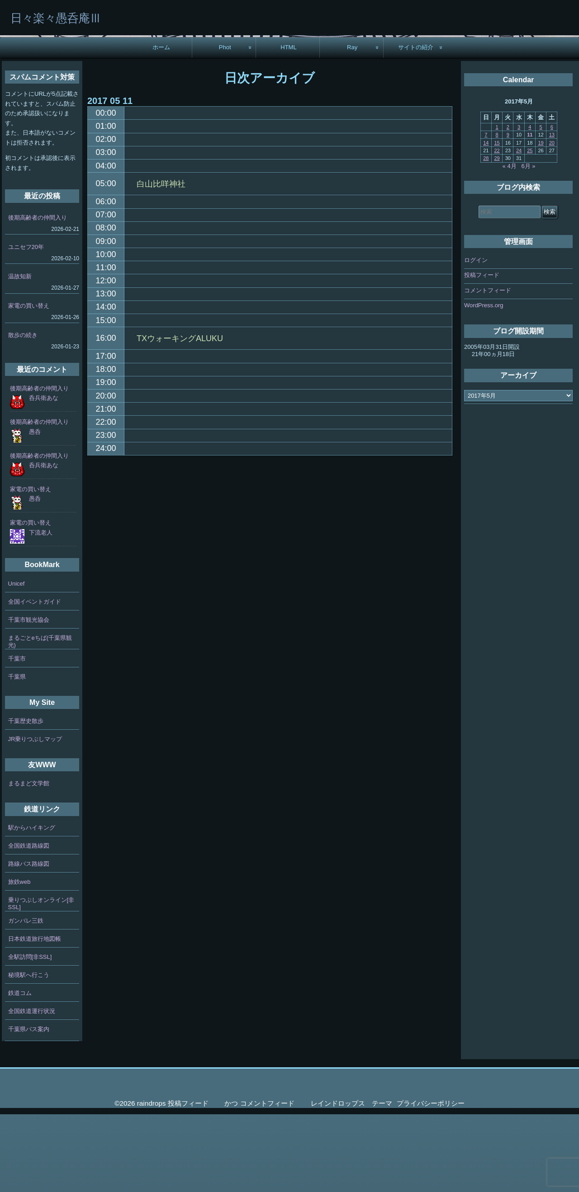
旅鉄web (19, 959)
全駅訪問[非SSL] (30, 1034)
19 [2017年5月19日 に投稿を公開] (540, 220)
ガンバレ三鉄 (25, 998)
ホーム (161, 125)
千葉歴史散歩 (25, 798)
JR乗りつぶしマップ (35, 816)
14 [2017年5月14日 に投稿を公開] (486, 220)
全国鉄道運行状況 (31, 1088)
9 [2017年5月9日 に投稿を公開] (508, 212)
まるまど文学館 (28, 861)
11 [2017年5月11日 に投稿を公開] (529, 212)
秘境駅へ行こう (28, 1052)
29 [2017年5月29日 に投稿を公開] (496, 236)
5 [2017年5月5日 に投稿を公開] (541, 204)
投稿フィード (481, 353)
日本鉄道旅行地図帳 (34, 1016)
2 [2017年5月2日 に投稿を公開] (508, 204)
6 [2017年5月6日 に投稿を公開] (552, 204)
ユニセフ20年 (26, 324)
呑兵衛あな (43, 475)
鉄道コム (20, 1070)
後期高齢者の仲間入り (37, 295)
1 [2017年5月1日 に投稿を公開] (497, 204)
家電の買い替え (28, 383)
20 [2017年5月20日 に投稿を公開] (552, 220)
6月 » (529, 243)
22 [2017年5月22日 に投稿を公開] (496, 228)
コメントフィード (487, 368)
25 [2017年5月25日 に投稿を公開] (529, 228)
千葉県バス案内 (28, 1106)
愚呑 (35, 509)
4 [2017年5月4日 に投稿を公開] (529, 204)
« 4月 (510, 243)
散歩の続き (23, 412)
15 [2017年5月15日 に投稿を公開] (496, 220)
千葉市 (17, 736)
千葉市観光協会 (28, 697)
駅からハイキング (31, 905)
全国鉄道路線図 (28, 923)
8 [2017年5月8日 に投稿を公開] (497, 212)
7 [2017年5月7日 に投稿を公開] (485, 212)
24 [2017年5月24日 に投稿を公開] (519, 228)
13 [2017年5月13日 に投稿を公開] (552, 212)
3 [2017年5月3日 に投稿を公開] (518, 204)
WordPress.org (483, 383)
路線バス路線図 (28, 941)
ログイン (476, 337)
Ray (352, 125)
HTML (288, 125)
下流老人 (40, 610)
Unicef (16, 661)
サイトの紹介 (415, 125)
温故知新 (20, 354)
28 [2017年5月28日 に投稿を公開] (486, 236)
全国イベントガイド (34, 679)
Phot (225, 125)
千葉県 (17, 754)
